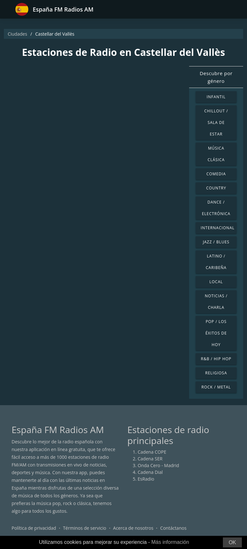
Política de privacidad (34, 528)
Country (216, 188)
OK (232, 542)
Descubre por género (216, 77)
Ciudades (17, 34)
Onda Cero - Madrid (158, 465)
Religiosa (216, 373)
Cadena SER (150, 459)
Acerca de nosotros (133, 528)
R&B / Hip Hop (216, 359)
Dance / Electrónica (216, 207)
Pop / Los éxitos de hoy (216, 333)
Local (216, 281)
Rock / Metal (216, 387)
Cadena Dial (150, 472)
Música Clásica (215, 153)
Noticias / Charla (216, 301)
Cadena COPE (152, 452)
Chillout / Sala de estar (216, 122)
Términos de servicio (84, 528)
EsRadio (146, 479)
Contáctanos (173, 528)
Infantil (215, 97)
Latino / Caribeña (216, 261)
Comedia (216, 174)
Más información (170, 542)
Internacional (217, 228)
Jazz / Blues (216, 242)
